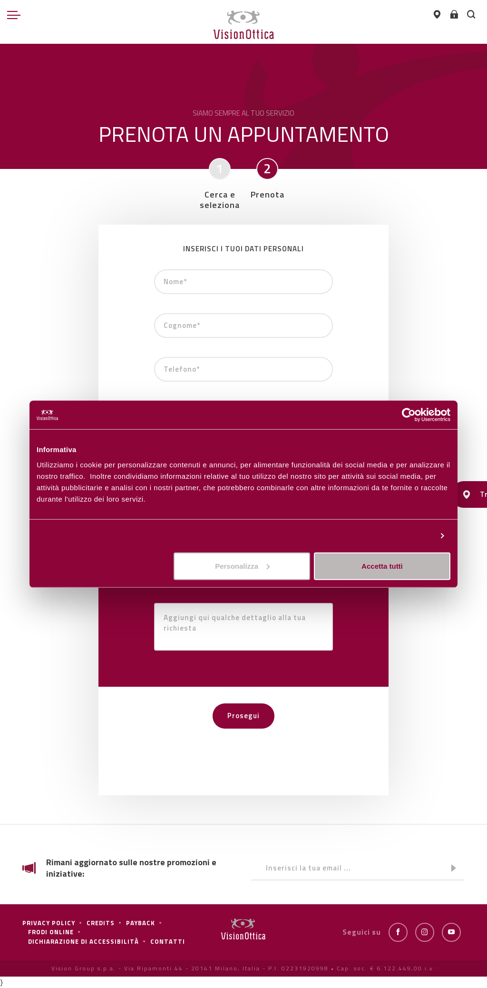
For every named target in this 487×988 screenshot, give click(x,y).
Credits (101, 923)
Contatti (167, 941)
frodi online (51, 932)
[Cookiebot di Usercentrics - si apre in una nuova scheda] (408, 415)
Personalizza (410, 536)
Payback (140, 923)
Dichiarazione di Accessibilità (83, 941)
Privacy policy (48, 923)
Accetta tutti (382, 566)
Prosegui (243, 715)
